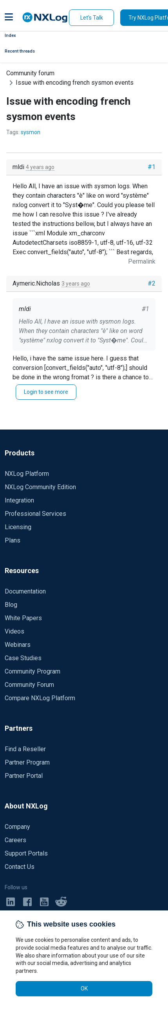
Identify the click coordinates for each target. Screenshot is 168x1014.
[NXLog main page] (45, 17)
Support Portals (26, 853)
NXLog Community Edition (40, 487)
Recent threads (20, 51)
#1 (151, 167)
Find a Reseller (25, 749)
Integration (19, 500)
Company (17, 826)
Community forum (30, 73)
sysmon (30, 132)
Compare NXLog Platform (40, 698)
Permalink (141, 261)
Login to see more (46, 392)
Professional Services (35, 513)
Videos (14, 631)
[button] (9, 17)
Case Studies (23, 658)
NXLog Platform (27, 473)
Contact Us (19, 866)
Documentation (25, 591)
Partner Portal (24, 775)
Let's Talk (91, 18)
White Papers (23, 618)
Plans (12, 540)
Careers (15, 840)
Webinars (18, 644)
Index (10, 35)
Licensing (18, 527)
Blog (11, 604)
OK (84, 988)
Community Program (32, 671)
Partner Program (27, 762)
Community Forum (29, 684)
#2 (151, 283)
